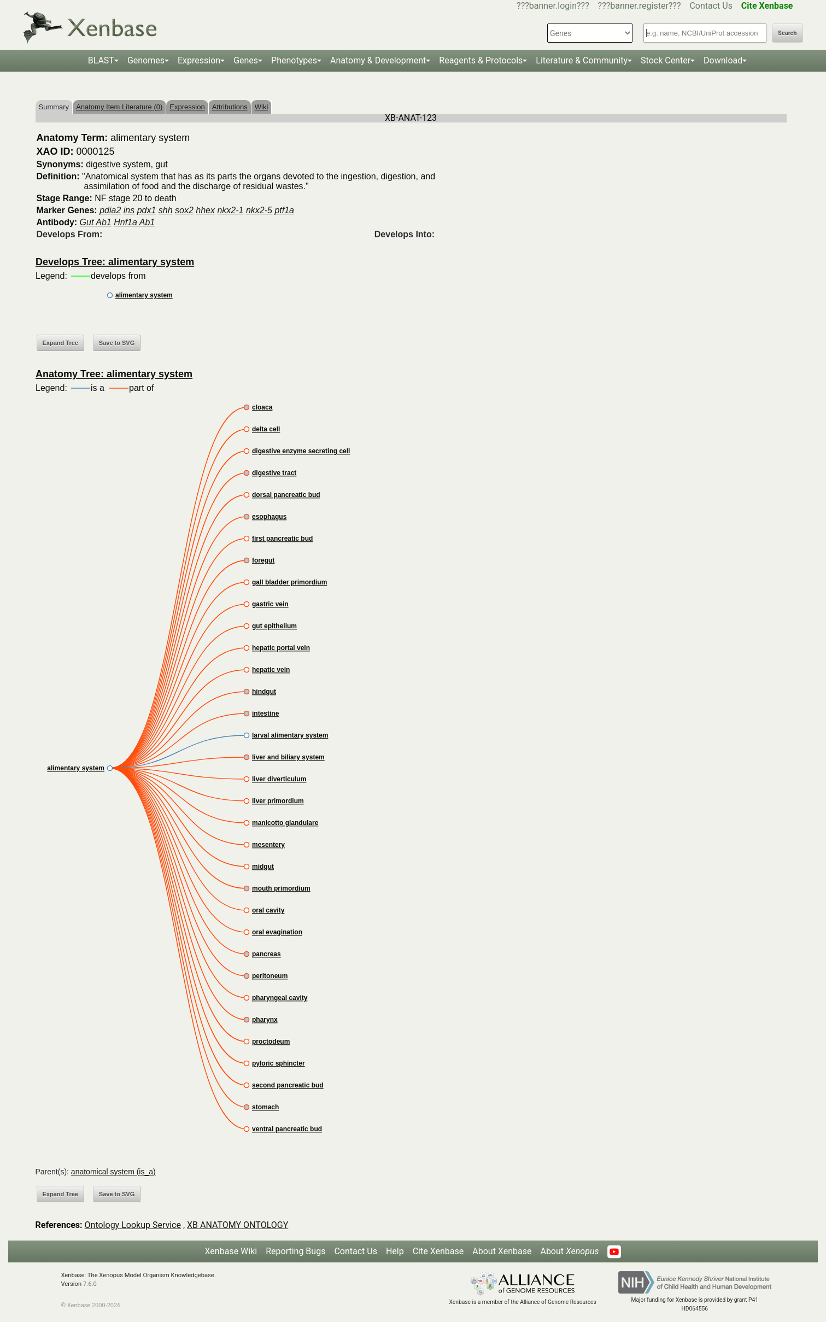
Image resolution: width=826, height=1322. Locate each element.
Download (723, 60)
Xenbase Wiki (231, 1251)
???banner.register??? (639, 6)
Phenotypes (294, 60)
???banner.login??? (553, 6)
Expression (199, 60)
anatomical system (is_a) (113, 1171)
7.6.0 (90, 1284)
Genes (245, 60)
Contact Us (711, 6)
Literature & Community (582, 60)
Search (787, 33)
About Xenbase (501, 1251)
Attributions (230, 107)
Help (395, 1251)
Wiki (261, 107)
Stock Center (665, 60)
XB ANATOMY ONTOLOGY (237, 1225)
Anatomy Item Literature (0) (119, 107)
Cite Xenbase (438, 1251)
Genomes (146, 60)
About (569, 1251)
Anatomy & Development (378, 60)
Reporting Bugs (295, 1251)
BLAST (101, 60)
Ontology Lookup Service (133, 1225)
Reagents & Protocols (481, 60)
